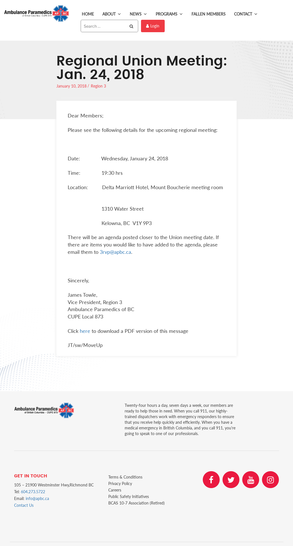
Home (88, 14)
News (138, 14)
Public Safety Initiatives (128, 496)
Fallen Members (208, 14)
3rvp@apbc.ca (115, 252)
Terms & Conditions (125, 477)
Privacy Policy (120, 483)
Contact (246, 14)
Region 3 (98, 86)
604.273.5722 (33, 491)
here (85, 331)
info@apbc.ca (37, 498)
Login (152, 25)
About (111, 14)
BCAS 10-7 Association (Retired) (136, 503)
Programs (169, 14)
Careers (114, 490)
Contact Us (24, 505)
